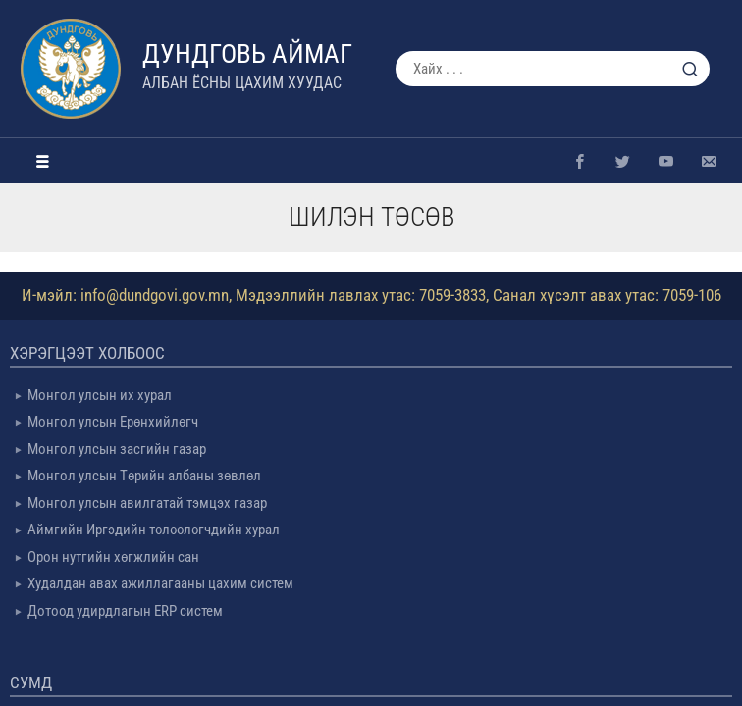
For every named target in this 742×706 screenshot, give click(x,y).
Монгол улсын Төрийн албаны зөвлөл (144, 475)
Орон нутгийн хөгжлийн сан (113, 557)
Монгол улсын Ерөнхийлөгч (112, 421)
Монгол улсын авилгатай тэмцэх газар (147, 503)
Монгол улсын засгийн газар (116, 449)
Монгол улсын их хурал (99, 395)
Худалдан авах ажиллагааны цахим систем (160, 583)
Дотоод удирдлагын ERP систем (125, 611)
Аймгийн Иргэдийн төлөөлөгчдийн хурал (153, 529)
